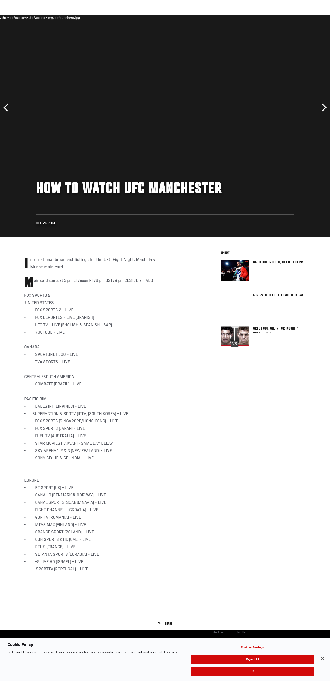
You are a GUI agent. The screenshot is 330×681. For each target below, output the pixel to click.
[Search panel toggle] (308, 17)
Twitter (242, 632)
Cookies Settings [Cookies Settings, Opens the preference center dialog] (252, 647)
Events (19, 17)
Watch (253, 17)
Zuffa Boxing (275, 17)
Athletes (59, 17)
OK (252, 671)
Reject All (252, 659)
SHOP (296, 17)
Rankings (39, 17)
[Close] (323, 658)
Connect (234, 17)
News (77, 17)
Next (322, 108)
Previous (7, 108)
